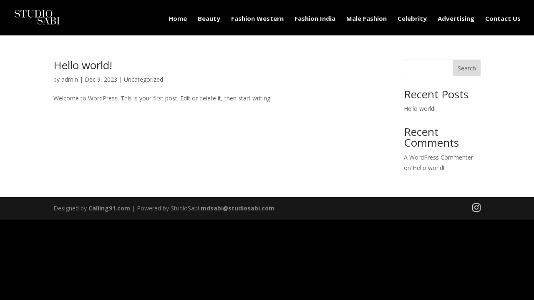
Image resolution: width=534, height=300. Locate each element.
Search (467, 68)
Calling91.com (109, 208)
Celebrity (412, 18)
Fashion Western (257, 18)
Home (178, 18)
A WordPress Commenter (438, 157)
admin (69, 79)
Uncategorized (143, 79)
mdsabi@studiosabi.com (238, 208)
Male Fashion (366, 18)
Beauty (209, 18)
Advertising (456, 18)
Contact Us (503, 18)
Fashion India (315, 18)
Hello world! (82, 65)
